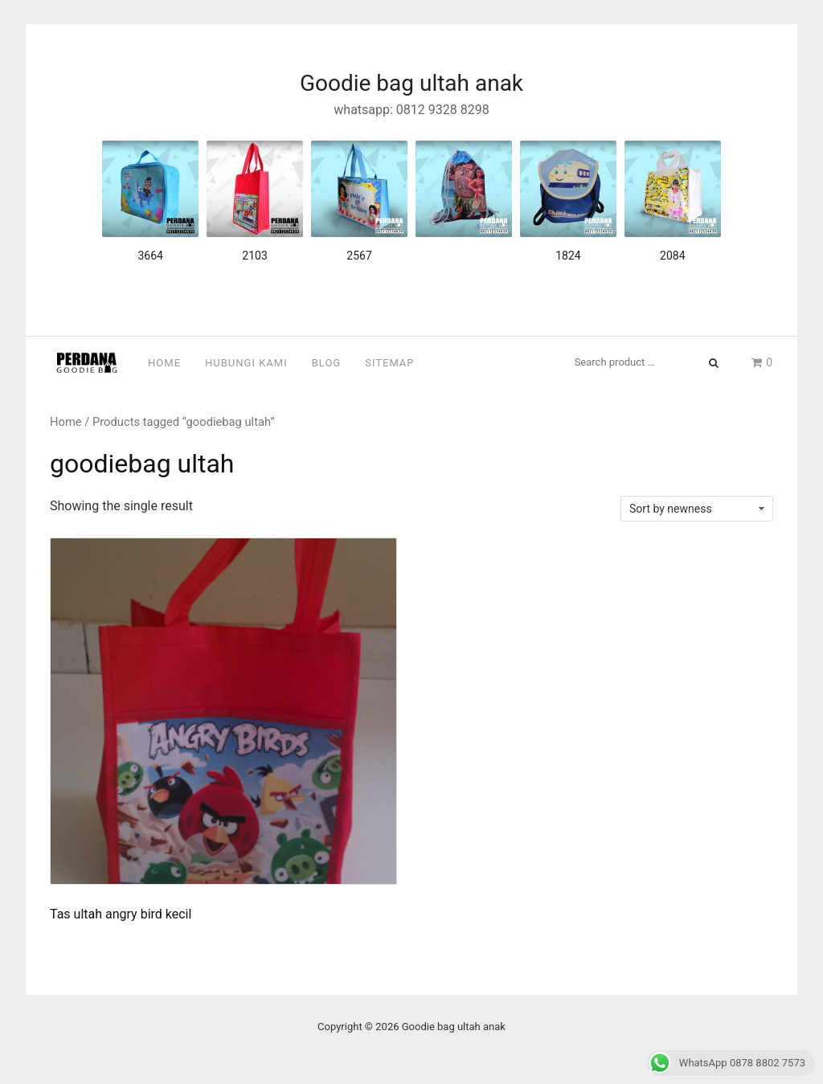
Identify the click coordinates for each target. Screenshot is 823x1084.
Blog (327, 363)
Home (164, 363)
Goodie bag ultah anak (411, 83)
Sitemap (389, 363)
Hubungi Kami (246, 363)
